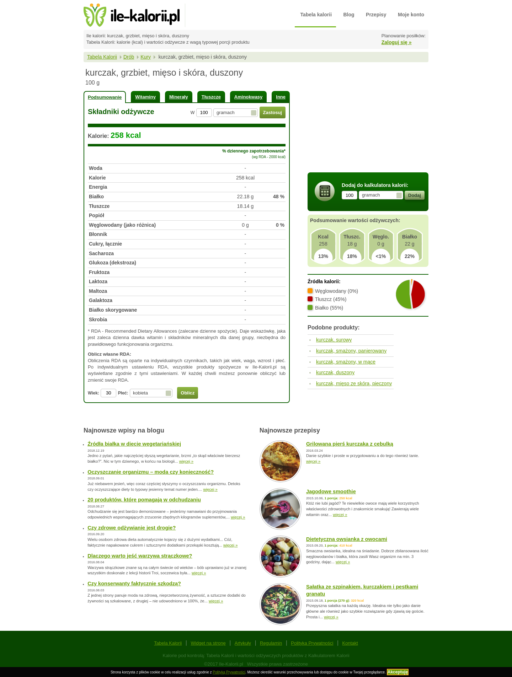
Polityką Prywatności (229, 672)
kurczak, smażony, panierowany (351, 351)
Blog (348, 14)
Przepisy (376, 14)
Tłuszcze (211, 97)
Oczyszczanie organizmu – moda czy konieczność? (150, 472)
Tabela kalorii (316, 14)
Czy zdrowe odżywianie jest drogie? (131, 528)
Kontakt (350, 643)
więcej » (186, 461)
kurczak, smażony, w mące (345, 362)
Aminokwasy (248, 97)
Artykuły (243, 643)
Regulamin (271, 643)
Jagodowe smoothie (331, 491)
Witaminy (145, 97)
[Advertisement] (368, 118)
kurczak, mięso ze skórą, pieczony (354, 383)
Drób (128, 57)
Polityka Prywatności (312, 643)
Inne (281, 97)
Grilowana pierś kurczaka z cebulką (349, 444)
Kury (145, 57)
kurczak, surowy (334, 340)
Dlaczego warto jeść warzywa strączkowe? (139, 556)
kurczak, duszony (335, 372)
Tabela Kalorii (102, 57)
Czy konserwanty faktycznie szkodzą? (134, 583)
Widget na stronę (208, 643)
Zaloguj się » (397, 42)
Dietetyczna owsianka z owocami (346, 539)
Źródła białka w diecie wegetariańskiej (134, 444)
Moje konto (411, 14)
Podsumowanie (105, 97)
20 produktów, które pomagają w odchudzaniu (144, 500)
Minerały (178, 97)
